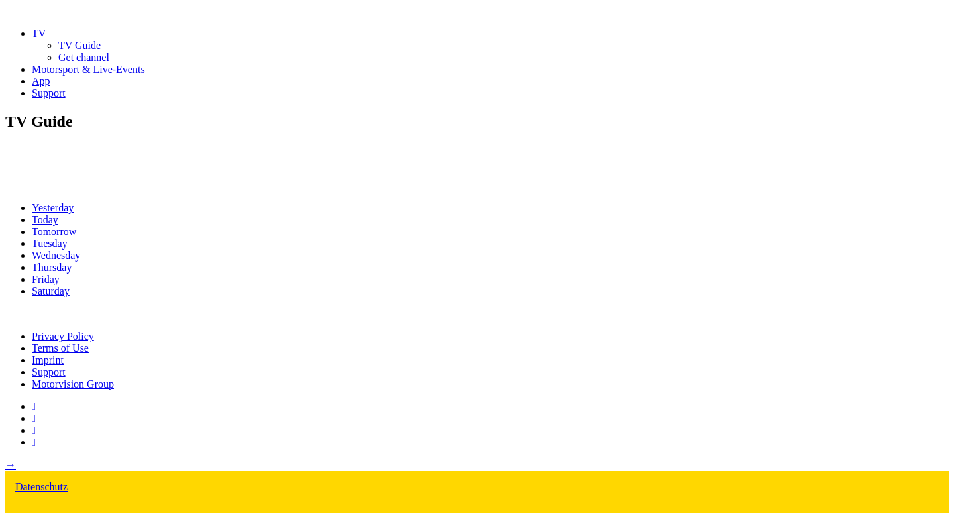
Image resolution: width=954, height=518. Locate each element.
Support (49, 93)
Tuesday (50, 243)
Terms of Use (60, 348)
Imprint (48, 360)
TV (39, 33)
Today (45, 219)
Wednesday (56, 255)
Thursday (52, 267)
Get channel (83, 57)
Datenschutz (41, 486)
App (41, 81)
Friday (46, 279)
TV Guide (79, 45)
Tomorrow (54, 231)
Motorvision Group (73, 383)
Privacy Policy (63, 336)
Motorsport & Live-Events (88, 69)
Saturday (51, 291)
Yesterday (53, 207)
